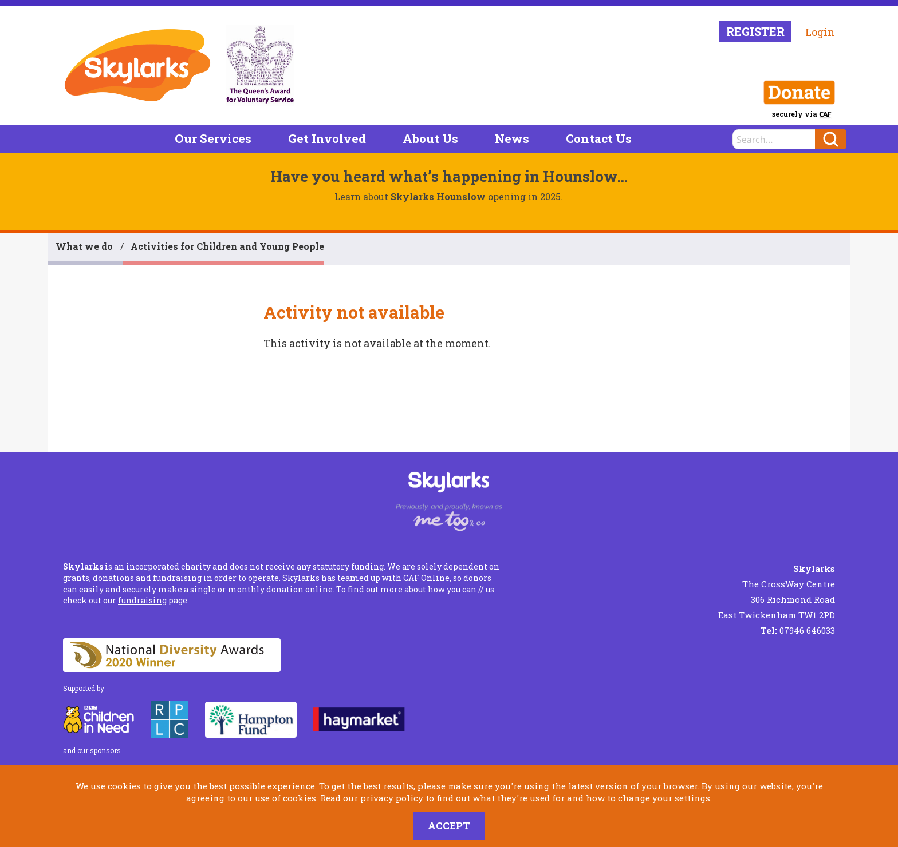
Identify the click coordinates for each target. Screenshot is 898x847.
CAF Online (426, 577)
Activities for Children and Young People (227, 246)
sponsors (105, 750)
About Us (430, 138)
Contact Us (599, 138)
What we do (84, 246)
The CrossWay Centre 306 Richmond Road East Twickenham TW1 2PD (776, 592)
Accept (449, 825)
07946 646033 (798, 630)
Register (755, 31)
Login (820, 32)
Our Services (213, 138)
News (512, 138)
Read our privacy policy (371, 798)
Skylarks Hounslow (438, 196)
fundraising (142, 600)
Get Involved (327, 138)
